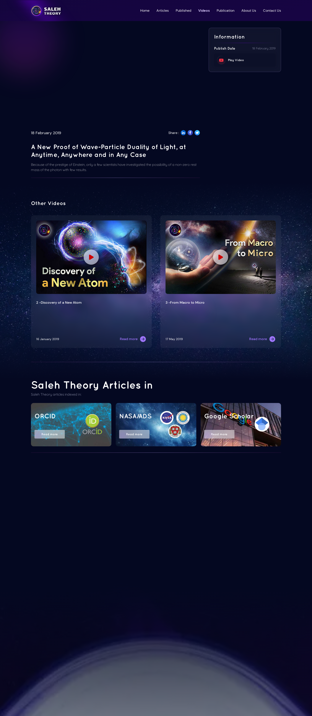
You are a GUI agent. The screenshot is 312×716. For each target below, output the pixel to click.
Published (183, 10)
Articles (162, 10)
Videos (204, 10)
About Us (248, 10)
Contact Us (272, 10)
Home (145, 10)
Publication (225, 10)
